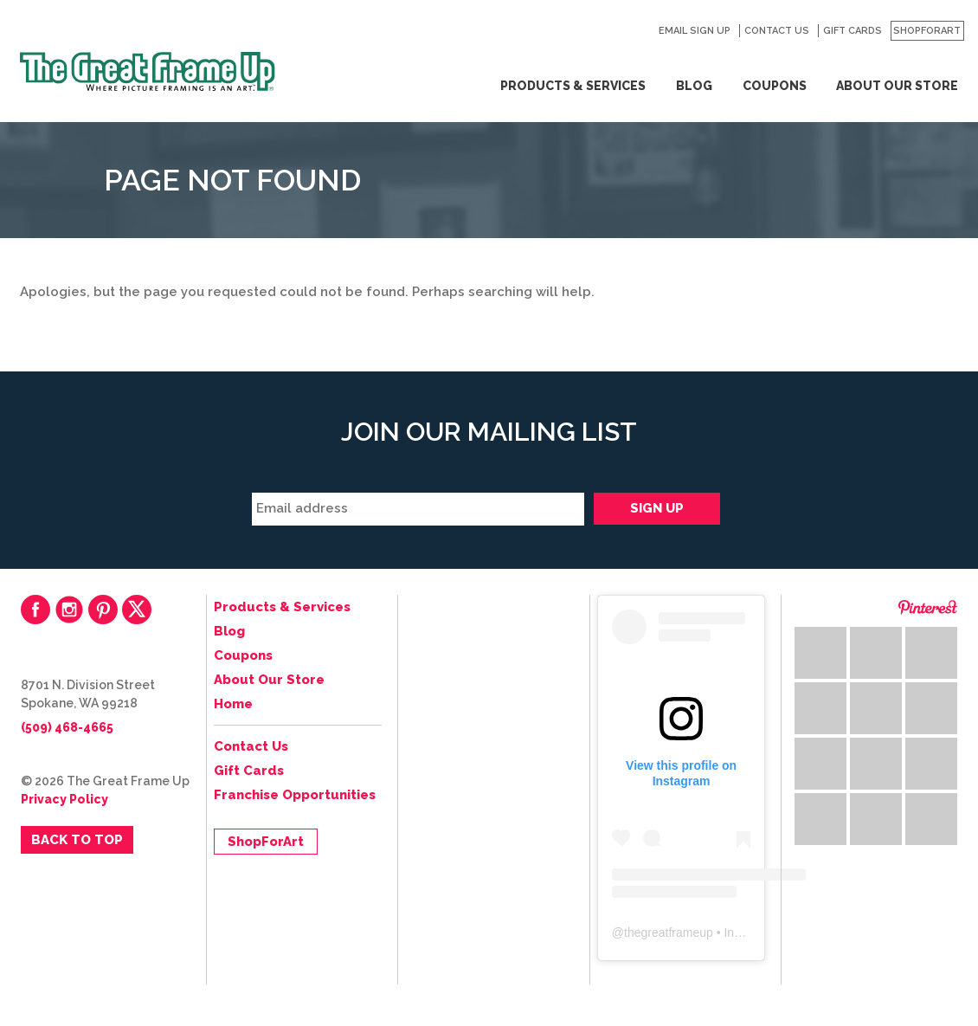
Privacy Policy (64, 799)
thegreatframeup (668, 932)
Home (233, 704)
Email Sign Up (694, 30)
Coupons (775, 86)
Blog (694, 86)
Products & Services (573, 86)
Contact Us (776, 30)
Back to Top (77, 840)
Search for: (636, 31)
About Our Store (897, 86)
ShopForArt (927, 30)
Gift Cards (852, 30)
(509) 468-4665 (67, 727)
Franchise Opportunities (295, 795)
